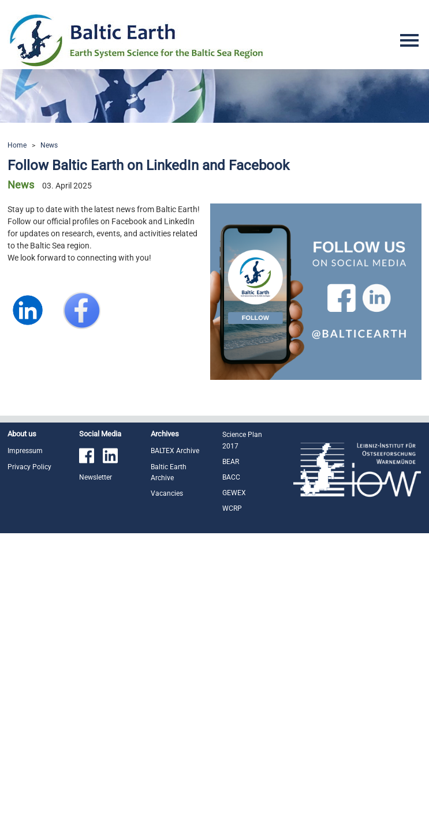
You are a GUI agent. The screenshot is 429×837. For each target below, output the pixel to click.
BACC (231, 477)
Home (17, 145)
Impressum (25, 451)
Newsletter (95, 477)
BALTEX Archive (175, 451)
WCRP (232, 508)
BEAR (230, 462)
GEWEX (234, 493)
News (49, 145)
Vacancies (167, 493)
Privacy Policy (29, 467)
